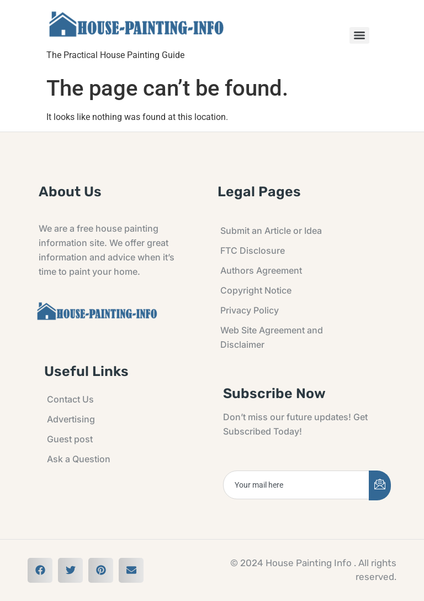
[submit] (380, 485)
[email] (296, 485)
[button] (40, 570)
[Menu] (359, 35)
